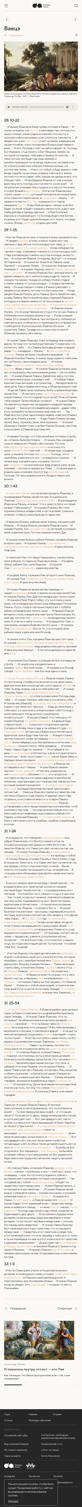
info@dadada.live (63, 1482)
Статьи (8, 1420)
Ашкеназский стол (51, 1444)
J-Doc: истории (50, 1450)
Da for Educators (50, 1455)
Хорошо (13, 1501)
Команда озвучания (40, 1420)
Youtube (58, 1476)
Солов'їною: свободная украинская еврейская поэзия (58, 1436)
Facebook (34, 1476)
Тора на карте (12, 1455)
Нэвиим (33, 1414)
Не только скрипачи (15, 1450)
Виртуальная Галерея (16, 1444)
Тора (7, 1414)
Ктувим (57, 1414)
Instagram (9, 1476)
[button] (41, 35)
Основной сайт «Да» (16, 1435)
